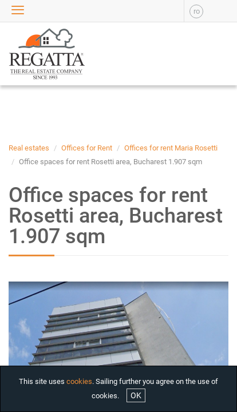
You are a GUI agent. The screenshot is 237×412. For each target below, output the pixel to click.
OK (136, 395)
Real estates (29, 148)
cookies (79, 381)
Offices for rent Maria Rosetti (171, 148)
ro (196, 11)
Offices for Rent (86, 148)
